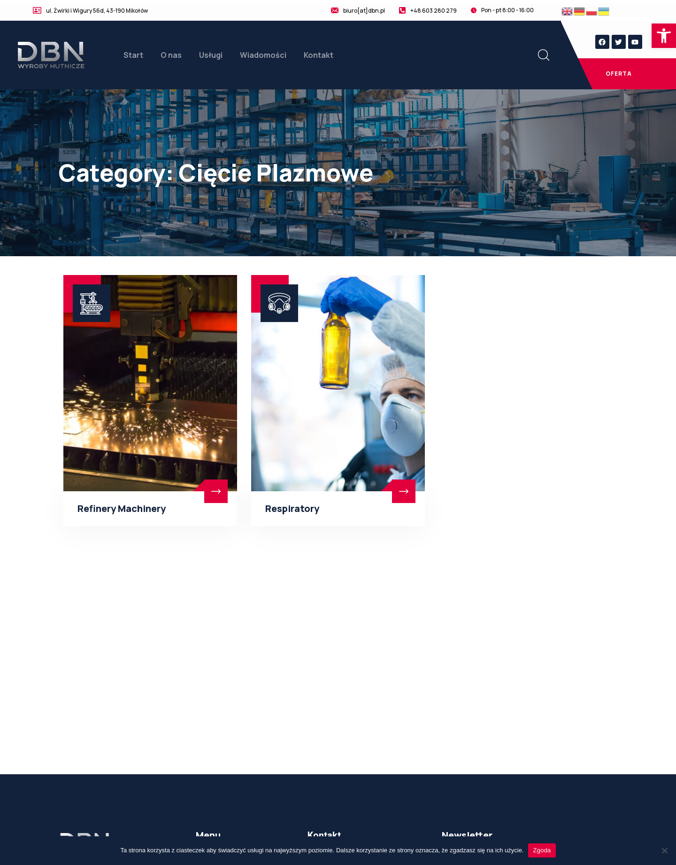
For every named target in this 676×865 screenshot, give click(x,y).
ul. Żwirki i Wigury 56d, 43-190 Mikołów (97, 11)
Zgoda (542, 850)
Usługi (211, 55)
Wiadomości (263, 55)
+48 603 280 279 (433, 11)
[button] (664, 36)
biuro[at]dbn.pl (364, 11)
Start (133, 55)
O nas (171, 55)
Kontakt (318, 55)
